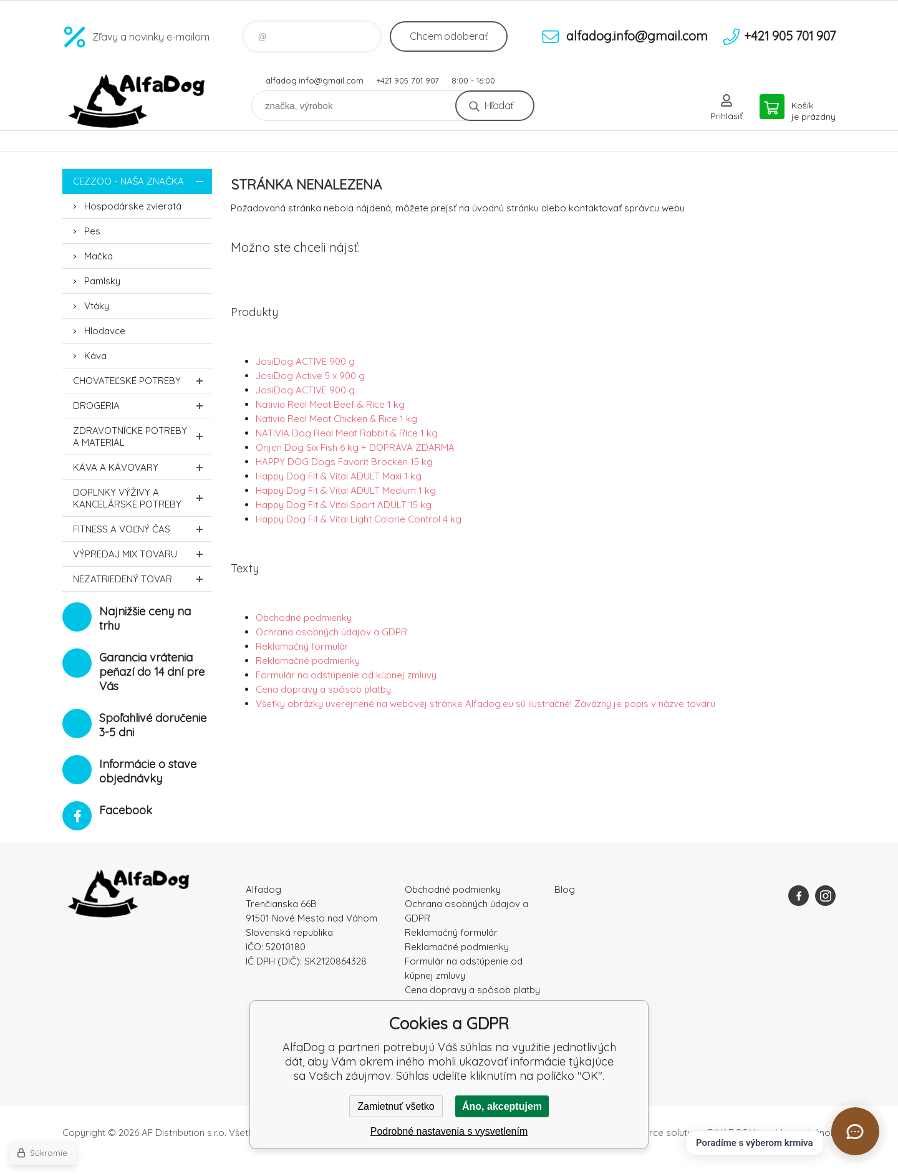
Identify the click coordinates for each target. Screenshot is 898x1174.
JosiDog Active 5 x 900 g (310, 376)
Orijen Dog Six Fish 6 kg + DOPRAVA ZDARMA (355, 447)
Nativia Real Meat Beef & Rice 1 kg (330, 404)
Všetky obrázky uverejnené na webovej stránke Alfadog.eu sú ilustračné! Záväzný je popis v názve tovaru (485, 704)
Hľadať (499, 105)
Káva (95, 356)
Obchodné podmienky (304, 617)
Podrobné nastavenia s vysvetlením (449, 1131)
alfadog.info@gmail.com (315, 80)
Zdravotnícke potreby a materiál (142, 436)
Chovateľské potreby (142, 380)
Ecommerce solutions (658, 1132)
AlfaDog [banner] (137, 101)
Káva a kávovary (142, 467)
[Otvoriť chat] (855, 1131)
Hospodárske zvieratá (132, 206)
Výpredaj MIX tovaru (142, 554)
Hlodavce (104, 331)
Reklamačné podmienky (308, 660)
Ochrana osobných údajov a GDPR (331, 632)
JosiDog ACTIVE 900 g (305, 361)
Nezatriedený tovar (142, 579)
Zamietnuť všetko (395, 1106)
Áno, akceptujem (502, 1106)
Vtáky (96, 306)
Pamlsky (102, 281)
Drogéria (142, 405)
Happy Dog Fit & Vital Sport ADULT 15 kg (344, 505)
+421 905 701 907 (407, 80)
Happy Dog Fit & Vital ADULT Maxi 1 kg (339, 476)
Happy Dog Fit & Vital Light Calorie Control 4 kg (358, 519)
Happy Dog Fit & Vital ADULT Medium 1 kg (346, 490)
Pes (92, 231)
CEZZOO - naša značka (142, 181)
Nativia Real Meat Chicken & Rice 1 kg (336, 419)
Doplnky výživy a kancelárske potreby (142, 498)
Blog (564, 889)
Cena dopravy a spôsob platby (323, 689)
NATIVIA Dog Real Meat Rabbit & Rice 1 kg (347, 433)
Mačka (98, 256)
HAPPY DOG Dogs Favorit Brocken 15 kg (344, 462)
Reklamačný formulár (302, 646)
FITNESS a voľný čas (142, 529)
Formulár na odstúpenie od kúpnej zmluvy (346, 675)
